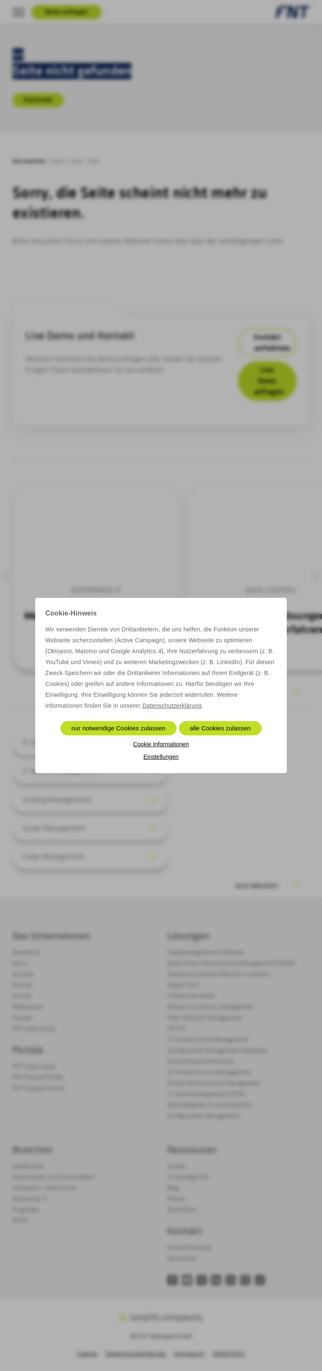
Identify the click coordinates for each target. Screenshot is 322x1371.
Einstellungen (161, 756)
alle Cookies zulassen (220, 728)
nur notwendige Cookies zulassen (118, 728)
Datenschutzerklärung (172, 705)
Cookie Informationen (161, 744)
